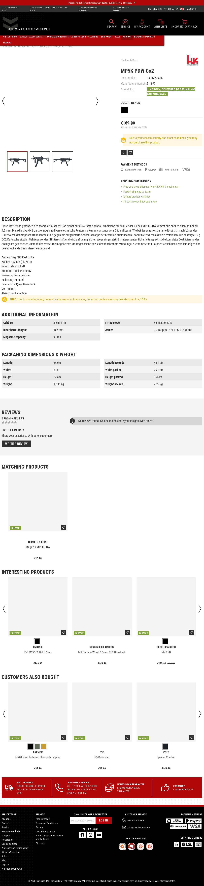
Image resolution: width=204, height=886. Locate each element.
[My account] (142, 25)
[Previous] (3, 101)
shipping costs (110, 881)
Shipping (144, 186)
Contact (5, 823)
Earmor (38, 752)
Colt (166, 752)
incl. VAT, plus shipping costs (134, 127)
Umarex (38, 647)
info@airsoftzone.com (139, 827)
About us (6, 818)
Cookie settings (9, 843)
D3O (102, 752)
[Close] (134, 3)
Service (5, 827)
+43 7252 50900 (136, 820)
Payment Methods (11, 831)
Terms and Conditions (47, 823)
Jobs (4, 856)
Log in (103, 820)
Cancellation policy (45, 831)
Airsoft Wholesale (11, 852)
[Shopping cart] (184, 25)
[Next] (97, 101)
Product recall (43, 818)
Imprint (5, 864)
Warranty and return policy (15, 848)
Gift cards (40, 843)
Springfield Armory (102, 647)
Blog (4, 860)
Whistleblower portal (12, 868)
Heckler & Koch (129, 60)
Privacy (39, 827)
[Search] (112, 25)
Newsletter (7, 839)
